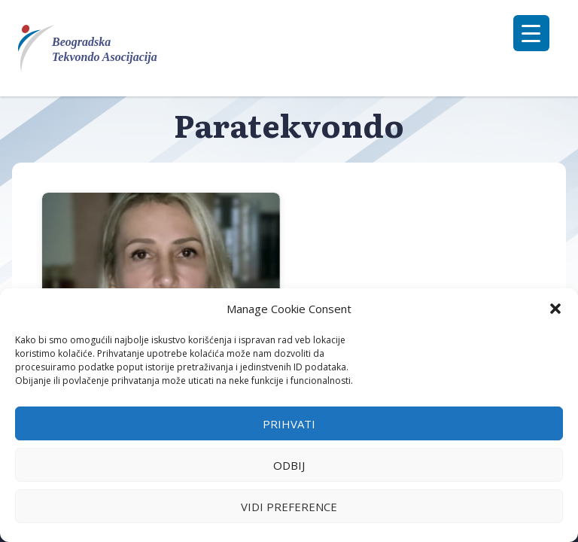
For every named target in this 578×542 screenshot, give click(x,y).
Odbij (289, 465)
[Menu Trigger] (531, 33)
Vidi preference (289, 506)
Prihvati (289, 423)
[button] (555, 308)
